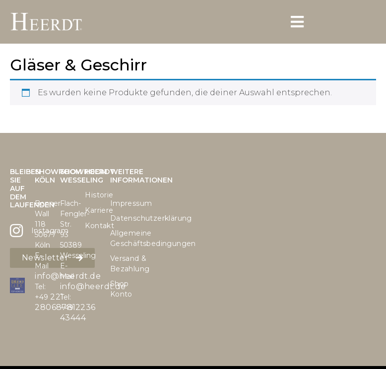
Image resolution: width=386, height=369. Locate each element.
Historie (92, 194)
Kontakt (92, 225)
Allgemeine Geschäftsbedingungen (117, 238)
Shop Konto (117, 289)
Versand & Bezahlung (117, 263)
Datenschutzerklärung (117, 218)
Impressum (117, 203)
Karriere (92, 210)
